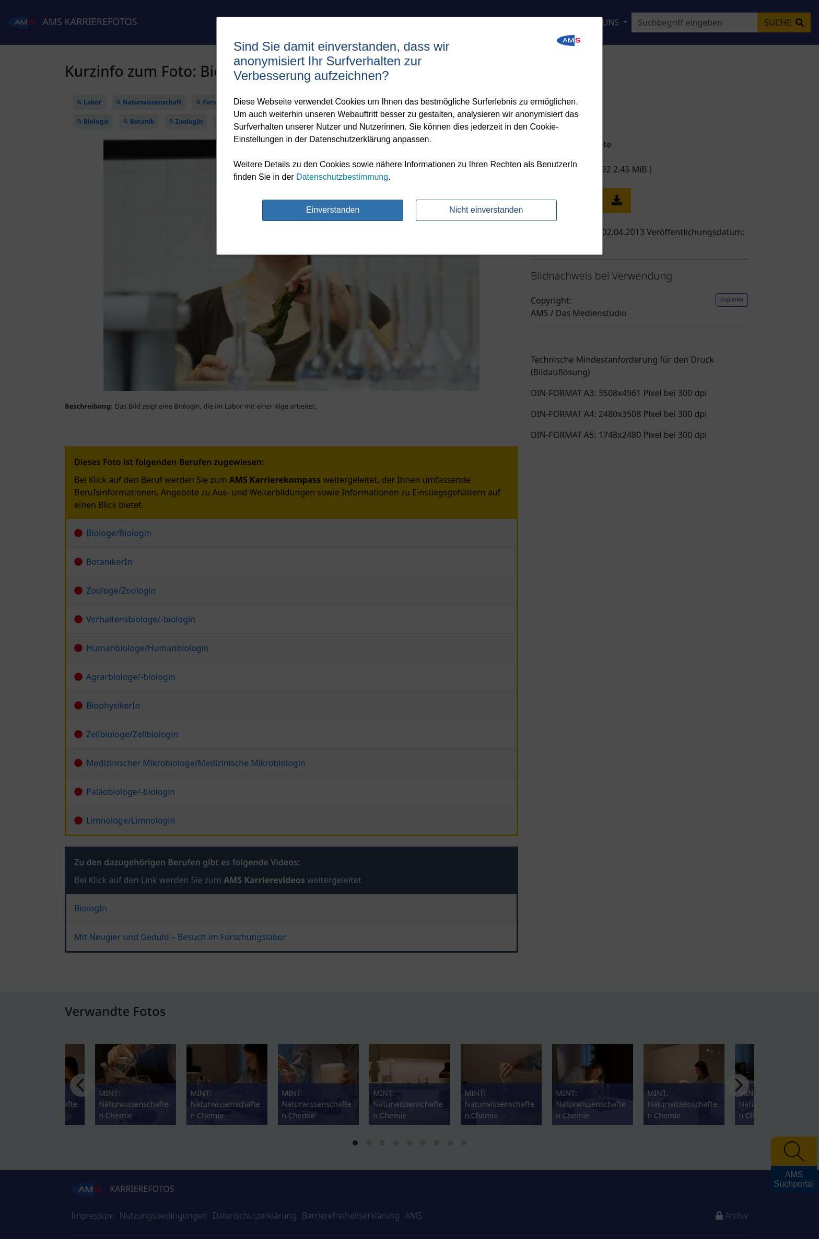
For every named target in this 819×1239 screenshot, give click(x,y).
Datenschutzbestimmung (342, 176)
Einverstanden (332, 209)
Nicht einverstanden (486, 209)
